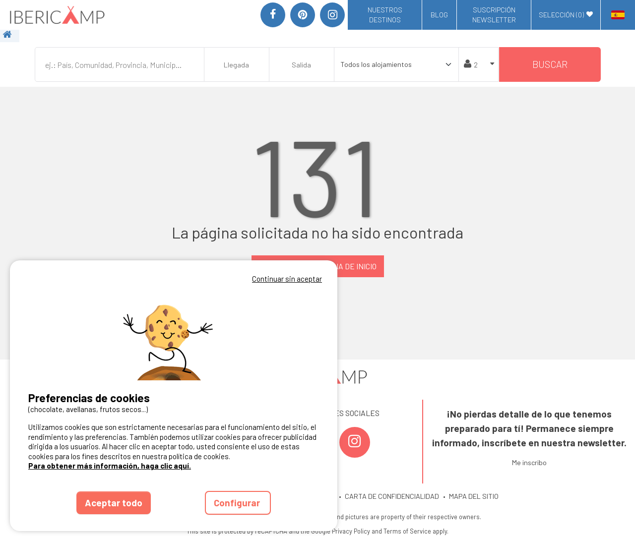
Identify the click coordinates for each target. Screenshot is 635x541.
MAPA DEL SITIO (474, 496)
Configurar (238, 502)
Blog (439, 14)
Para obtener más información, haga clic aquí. (109, 465)
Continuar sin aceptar (287, 278)
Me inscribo (529, 462)
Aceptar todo (113, 502)
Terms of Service (407, 531)
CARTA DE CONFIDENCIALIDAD (392, 496)
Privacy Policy (351, 531)
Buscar (550, 64)
